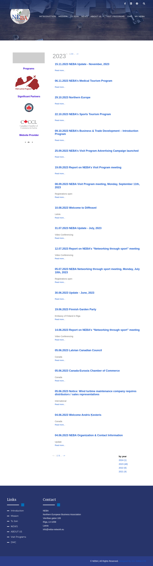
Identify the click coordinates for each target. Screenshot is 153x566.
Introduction (47, 16)
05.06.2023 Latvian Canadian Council (78, 350)
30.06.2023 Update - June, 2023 (74, 292)
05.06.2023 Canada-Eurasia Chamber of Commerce (87, 370)
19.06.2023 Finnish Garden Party (75, 309)
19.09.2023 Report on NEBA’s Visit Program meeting (88, 167)
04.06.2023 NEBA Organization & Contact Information (89, 435)
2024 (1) (123, 460)
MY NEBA (140, 16)
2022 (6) (123, 468)
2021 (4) (123, 471)
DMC (129, 16)
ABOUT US (97, 16)
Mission (62, 16)
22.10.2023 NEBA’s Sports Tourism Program (83, 114)
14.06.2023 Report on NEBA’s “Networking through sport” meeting (97, 329)
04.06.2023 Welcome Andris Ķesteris (78, 414)
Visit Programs (115, 16)
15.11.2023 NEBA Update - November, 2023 (82, 64)
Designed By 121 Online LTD (132, 561)
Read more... (60, 70)
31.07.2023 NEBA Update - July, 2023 (78, 228)
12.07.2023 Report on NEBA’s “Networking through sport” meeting (97, 248)
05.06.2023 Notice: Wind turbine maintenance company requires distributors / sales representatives (95, 393)
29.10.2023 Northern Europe (72, 97)
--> (77, 54)
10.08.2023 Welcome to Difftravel (76, 207)
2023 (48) (123, 464)
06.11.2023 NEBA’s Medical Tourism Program (83, 80)
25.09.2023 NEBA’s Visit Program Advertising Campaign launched (97, 150)
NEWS (84, 16)
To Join (74, 16)
